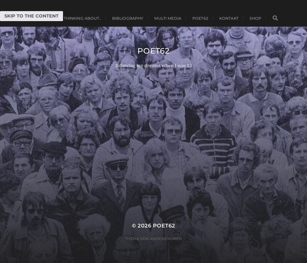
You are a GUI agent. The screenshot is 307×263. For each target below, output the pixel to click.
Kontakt (228, 18)
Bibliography (128, 18)
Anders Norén (166, 238)
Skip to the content (31, 16)
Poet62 (200, 18)
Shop (255, 18)
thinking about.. (82, 18)
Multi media (167, 18)
